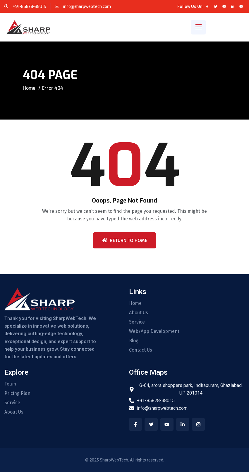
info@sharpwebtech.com (86, 6)
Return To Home (124, 240)
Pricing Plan (17, 393)
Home (29, 88)
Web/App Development (154, 331)
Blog (133, 340)
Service (137, 322)
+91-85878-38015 (29, 6)
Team (10, 384)
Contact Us (140, 350)
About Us (138, 312)
